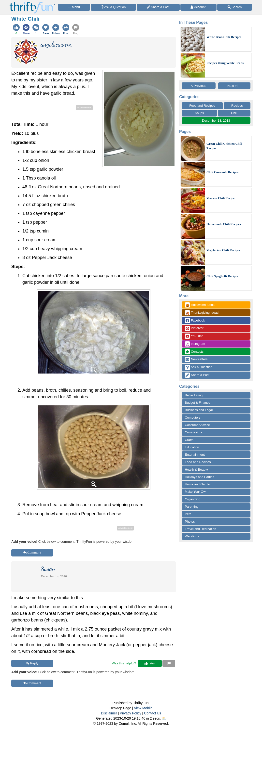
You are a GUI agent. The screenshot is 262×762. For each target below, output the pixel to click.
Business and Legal (199, 410)
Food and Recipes (202, 105)
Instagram (195, 344)
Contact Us (152, 713)
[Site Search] (234, 7)
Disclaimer (109, 713)
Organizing (192, 499)
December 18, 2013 (216, 120)
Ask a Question (198, 367)
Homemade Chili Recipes (223, 224)
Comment (32, 553)
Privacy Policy (130, 713)
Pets (188, 514)
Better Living (194, 395)
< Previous (198, 86)
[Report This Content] (168, 663)
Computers (193, 417)
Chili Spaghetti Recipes (222, 276)
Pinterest (194, 328)
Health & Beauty (196, 469)
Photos (190, 521)
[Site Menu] (74, 7)
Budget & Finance (197, 402)
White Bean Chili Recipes (223, 37)
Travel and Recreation (200, 529)
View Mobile (143, 708)
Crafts (189, 440)
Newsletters (196, 359)
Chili (234, 113)
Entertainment (195, 454)
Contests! (194, 351)
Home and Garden (198, 484)
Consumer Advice (197, 425)
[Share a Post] (158, 7)
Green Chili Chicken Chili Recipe (224, 146)
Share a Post (197, 375)
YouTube (194, 336)
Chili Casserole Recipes (222, 172)
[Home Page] (32, 3)
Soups (199, 113)
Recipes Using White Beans (225, 63)
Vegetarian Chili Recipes (223, 250)
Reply (32, 663)
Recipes (237, 105)
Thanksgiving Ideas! (202, 312)
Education (192, 447)
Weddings (192, 536)
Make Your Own (196, 491)
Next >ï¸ (234, 86)
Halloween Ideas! (200, 305)
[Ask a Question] (113, 7)
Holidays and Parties (199, 477)
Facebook (195, 320)
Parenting (192, 506)
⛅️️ (164, 718)
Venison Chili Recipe (220, 198)
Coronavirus (193, 432)
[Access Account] (198, 7)
